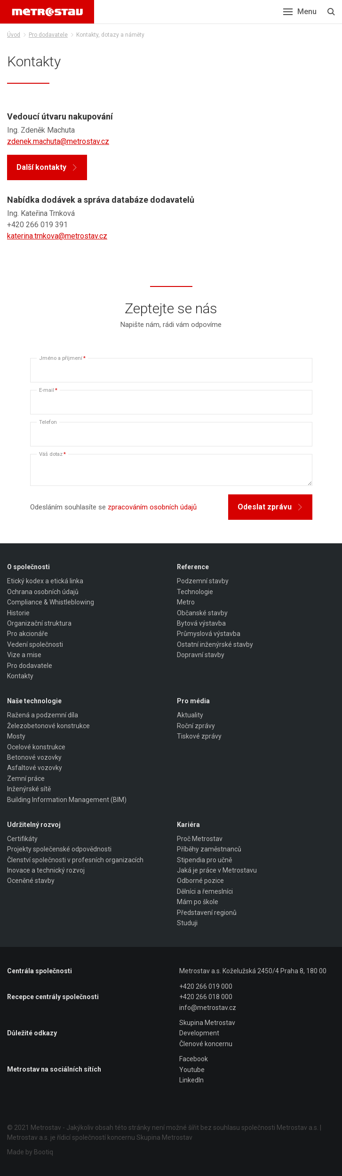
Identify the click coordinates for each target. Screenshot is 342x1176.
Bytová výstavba (201, 623)
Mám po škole (197, 902)
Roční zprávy (196, 726)
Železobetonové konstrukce (48, 726)
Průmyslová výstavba (208, 633)
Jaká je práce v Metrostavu (217, 870)
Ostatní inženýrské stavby (215, 644)
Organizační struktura (39, 623)
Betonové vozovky (34, 757)
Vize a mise (24, 655)
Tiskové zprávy (199, 736)
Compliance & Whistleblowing (50, 602)
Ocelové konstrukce (36, 747)
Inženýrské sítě (29, 789)
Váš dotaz (52, 454)
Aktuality (190, 715)
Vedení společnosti (35, 644)
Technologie (195, 592)
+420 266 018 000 (205, 997)
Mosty (16, 736)
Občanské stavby (202, 613)
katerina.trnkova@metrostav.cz (57, 235)
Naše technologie (34, 701)
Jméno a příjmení (62, 358)
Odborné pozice (200, 880)
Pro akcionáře (27, 633)
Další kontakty (47, 167)
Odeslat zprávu (270, 506)
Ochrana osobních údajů (43, 592)
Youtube (192, 1069)
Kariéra (188, 824)
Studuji (187, 923)
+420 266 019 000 (205, 986)
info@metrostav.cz (207, 1007)
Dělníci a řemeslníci (205, 891)
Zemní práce (26, 778)
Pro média (193, 701)
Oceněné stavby (31, 880)
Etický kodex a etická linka (45, 581)
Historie (18, 613)
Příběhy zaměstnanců (209, 849)
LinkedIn (191, 1080)
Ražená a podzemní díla (42, 715)
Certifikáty (22, 838)
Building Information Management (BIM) (67, 799)
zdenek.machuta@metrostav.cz (58, 141)
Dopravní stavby (200, 655)
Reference (193, 567)
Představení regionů (207, 912)
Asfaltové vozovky (34, 767)
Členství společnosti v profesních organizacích (75, 860)
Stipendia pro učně (204, 860)
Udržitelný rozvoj (34, 824)
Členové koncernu (205, 1044)
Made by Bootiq (30, 1152)
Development (199, 1033)
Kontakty (20, 676)
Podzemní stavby (203, 581)
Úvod (13, 35)
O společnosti (28, 567)
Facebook (193, 1059)
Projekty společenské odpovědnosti (59, 849)
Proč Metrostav (200, 838)
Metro (186, 602)
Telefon (48, 422)
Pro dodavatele (48, 35)
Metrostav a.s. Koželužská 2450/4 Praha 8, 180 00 (252, 971)
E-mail (48, 390)
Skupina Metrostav (207, 1022)
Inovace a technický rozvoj (46, 870)
